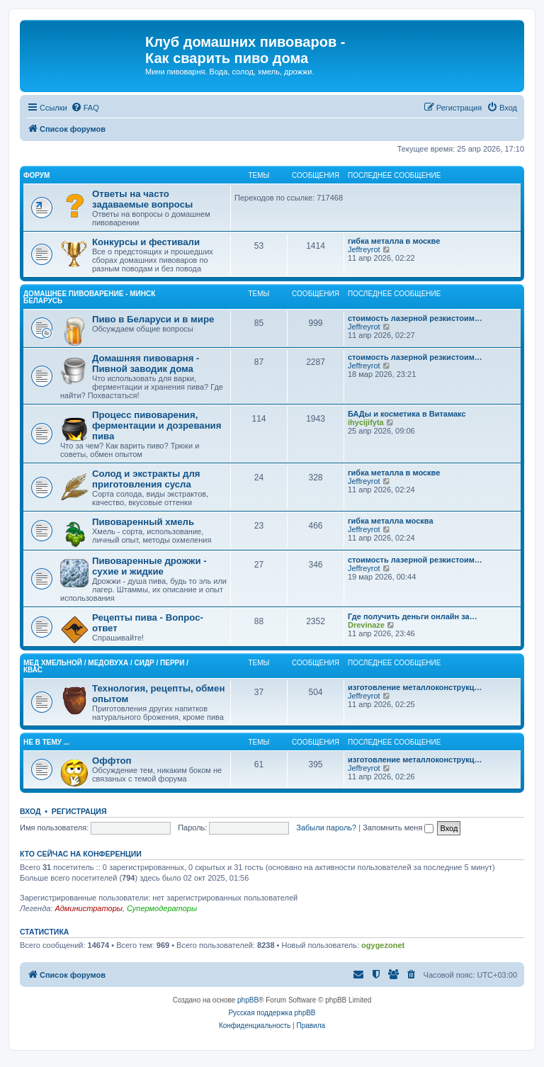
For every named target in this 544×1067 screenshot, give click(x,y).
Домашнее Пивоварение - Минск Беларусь (89, 297)
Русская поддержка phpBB (271, 1013)
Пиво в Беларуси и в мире (153, 319)
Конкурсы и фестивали (146, 242)
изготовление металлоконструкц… (415, 687)
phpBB (248, 1000)
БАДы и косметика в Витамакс (407, 414)
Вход (30, 811)
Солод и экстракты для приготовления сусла (146, 479)
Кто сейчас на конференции (81, 853)
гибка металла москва (391, 520)
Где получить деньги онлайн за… (412, 616)
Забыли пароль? (326, 827)
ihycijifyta (366, 422)
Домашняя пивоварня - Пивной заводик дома (145, 363)
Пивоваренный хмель (143, 521)
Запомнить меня (398, 827)
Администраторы (88, 908)
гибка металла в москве (394, 241)
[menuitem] (85, 107)
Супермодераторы (162, 908)
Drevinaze (366, 625)
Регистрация (79, 811)
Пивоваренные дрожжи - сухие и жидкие (149, 566)
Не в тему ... (46, 742)
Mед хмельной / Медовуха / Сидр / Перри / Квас (105, 666)
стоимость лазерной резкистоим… (415, 318)
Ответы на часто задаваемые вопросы (142, 199)
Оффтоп (111, 760)
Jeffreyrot (364, 249)
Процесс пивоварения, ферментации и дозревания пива (156, 425)
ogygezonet (382, 945)
